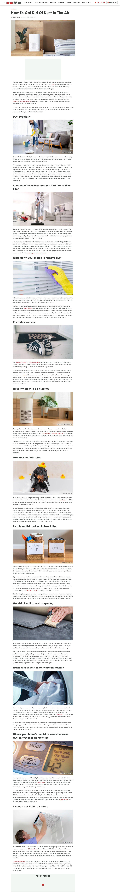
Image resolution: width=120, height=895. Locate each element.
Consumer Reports (57, 433)
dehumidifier (64, 799)
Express (59, 714)
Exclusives (28, 3)
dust (53, 84)
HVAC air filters (32, 849)
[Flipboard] (101, 3)
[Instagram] (98, 3)
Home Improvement (41, 3)
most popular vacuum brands (36, 253)
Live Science (46, 433)
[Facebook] (95, 3)
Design (69, 3)
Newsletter (112, 2)
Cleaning (61, 3)
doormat (25, 375)
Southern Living (31, 590)
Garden (53, 3)
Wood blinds (28, 308)
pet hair (62, 500)
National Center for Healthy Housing (28, 362)
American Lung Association (22, 101)
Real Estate (86, 3)
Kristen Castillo (16, 17)
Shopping (77, 3)
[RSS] (104, 3)
